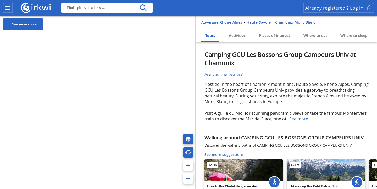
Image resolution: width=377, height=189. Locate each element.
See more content (21, 24)
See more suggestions (224, 154)
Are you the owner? (223, 74)
